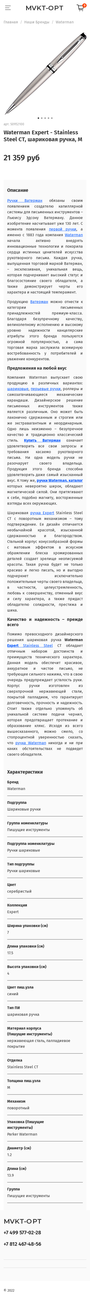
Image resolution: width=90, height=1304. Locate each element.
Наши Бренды (36, 22)
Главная (11, 22)
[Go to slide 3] (45, 118)
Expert (12, 645)
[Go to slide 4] (48, 118)
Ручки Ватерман (24, 200)
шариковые (18, 389)
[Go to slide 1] (38, 118)
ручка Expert (42, 513)
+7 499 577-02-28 (22, 1233)
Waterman (65, 22)
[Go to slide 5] (52, 118)
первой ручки (63, 229)
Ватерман (39, 301)
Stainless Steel (35, 645)
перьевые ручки (46, 389)
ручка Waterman (30, 743)
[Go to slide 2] (41, 118)
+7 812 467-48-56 (22, 1244)
